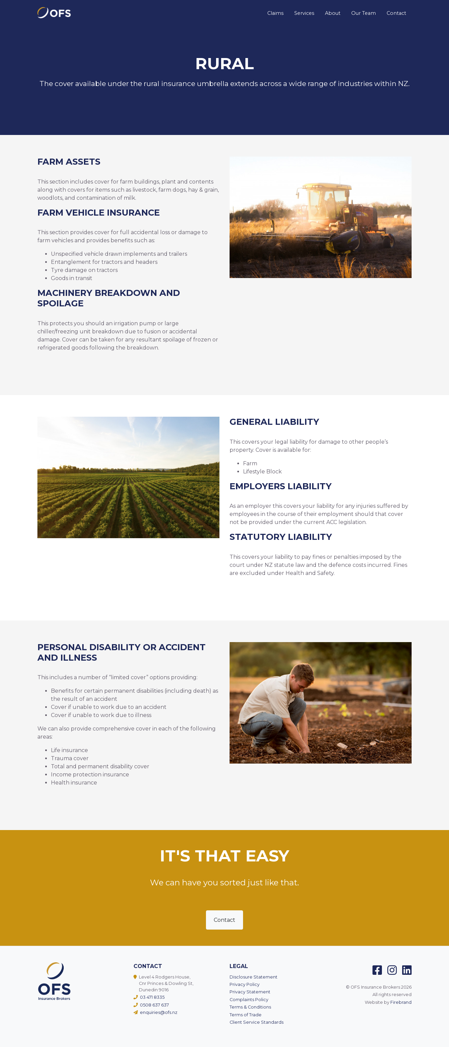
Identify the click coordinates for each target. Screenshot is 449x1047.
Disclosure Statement (253, 977)
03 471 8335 (150, 997)
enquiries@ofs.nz (156, 1012)
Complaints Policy (249, 999)
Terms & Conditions (250, 1007)
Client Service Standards (256, 1022)
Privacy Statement (250, 991)
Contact (396, 13)
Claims (275, 13)
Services (304, 13)
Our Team (363, 13)
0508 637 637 (152, 1005)
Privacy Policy (245, 984)
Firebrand (401, 1002)
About (332, 13)
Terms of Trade (246, 1014)
